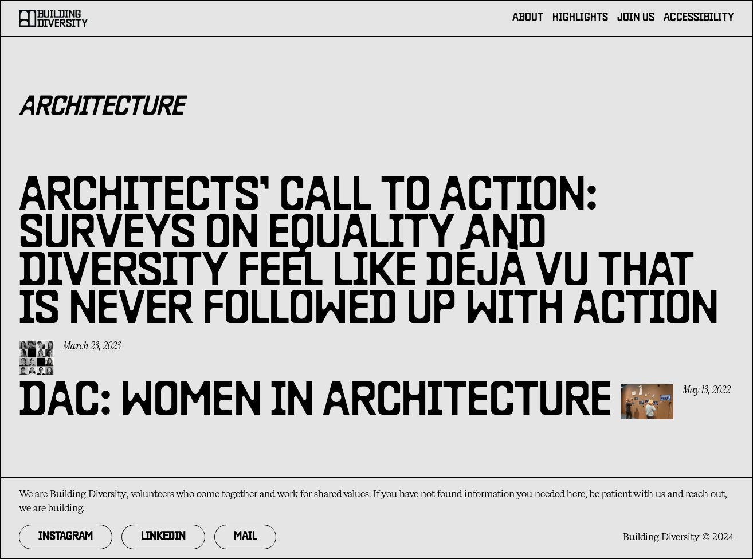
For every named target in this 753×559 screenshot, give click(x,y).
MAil (245, 537)
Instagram (65, 537)
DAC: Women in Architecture (315, 403)
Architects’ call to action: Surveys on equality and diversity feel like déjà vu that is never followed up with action (369, 254)
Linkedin (163, 537)
